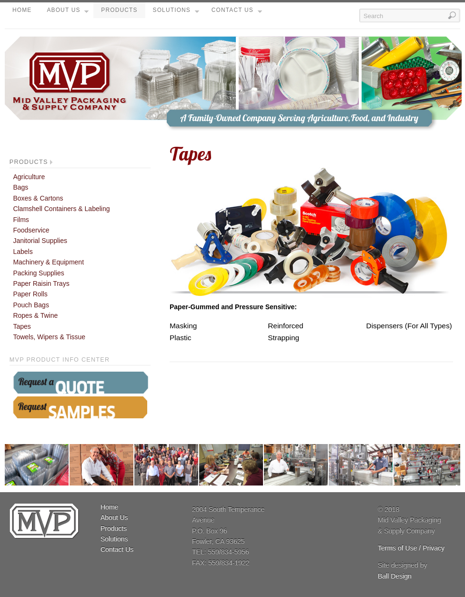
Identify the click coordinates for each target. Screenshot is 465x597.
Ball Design (395, 576)
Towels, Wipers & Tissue (49, 337)
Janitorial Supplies (40, 240)
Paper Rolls (30, 294)
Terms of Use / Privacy (411, 548)
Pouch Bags (31, 305)
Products (119, 10)
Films (21, 219)
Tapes (21, 326)
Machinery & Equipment (48, 262)
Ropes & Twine (35, 315)
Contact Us (237, 12)
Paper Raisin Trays (41, 283)
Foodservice (31, 230)
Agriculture (29, 177)
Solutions (176, 12)
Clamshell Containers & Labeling (61, 208)
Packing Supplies (38, 273)
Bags (20, 187)
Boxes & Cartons (38, 198)
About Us (68, 12)
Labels (22, 251)
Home (21, 10)
